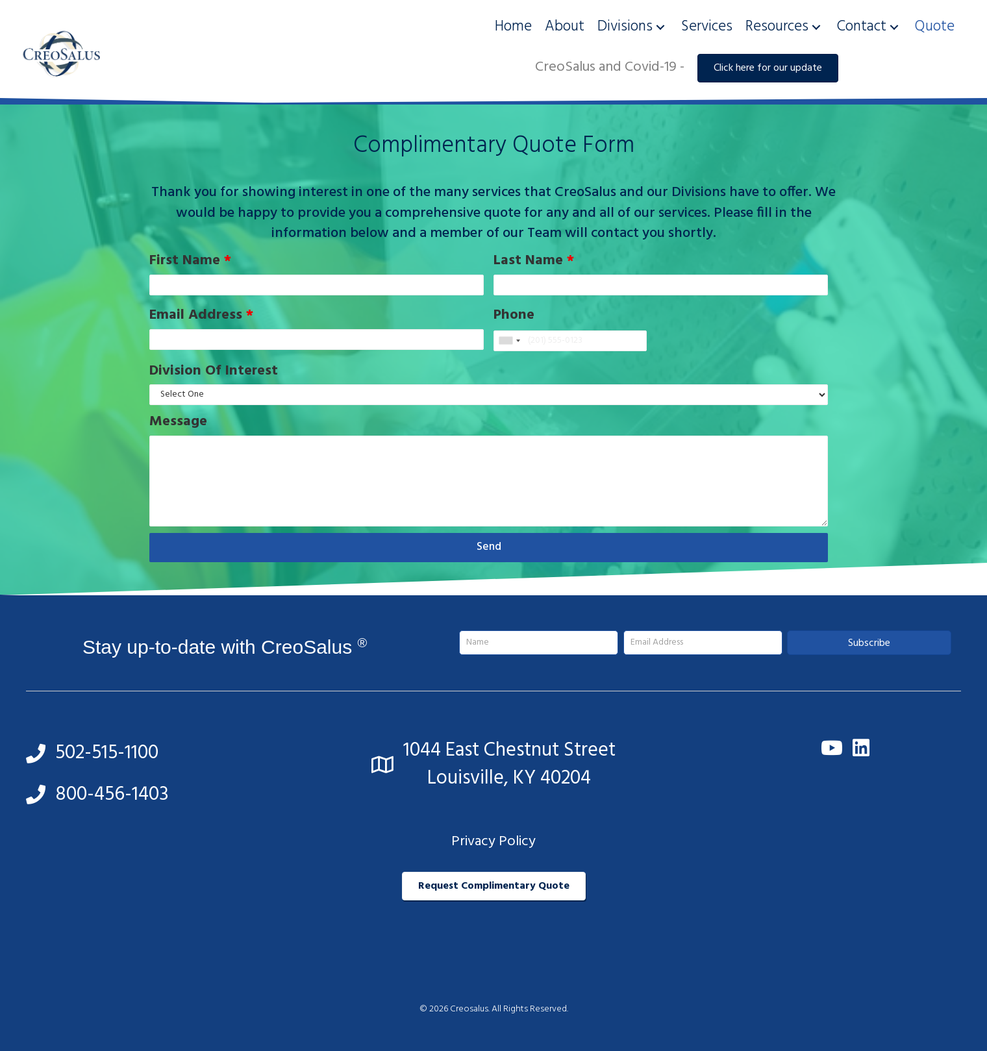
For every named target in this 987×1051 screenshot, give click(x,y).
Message (178, 422)
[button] (660, 26)
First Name (190, 261)
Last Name (534, 261)
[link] (513, 27)
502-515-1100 (106, 753)
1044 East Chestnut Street (509, 750)
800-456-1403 (112, 794)
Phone (514, 315)
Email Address (201, 315)
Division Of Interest (213, 371)
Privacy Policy (493, 841)
